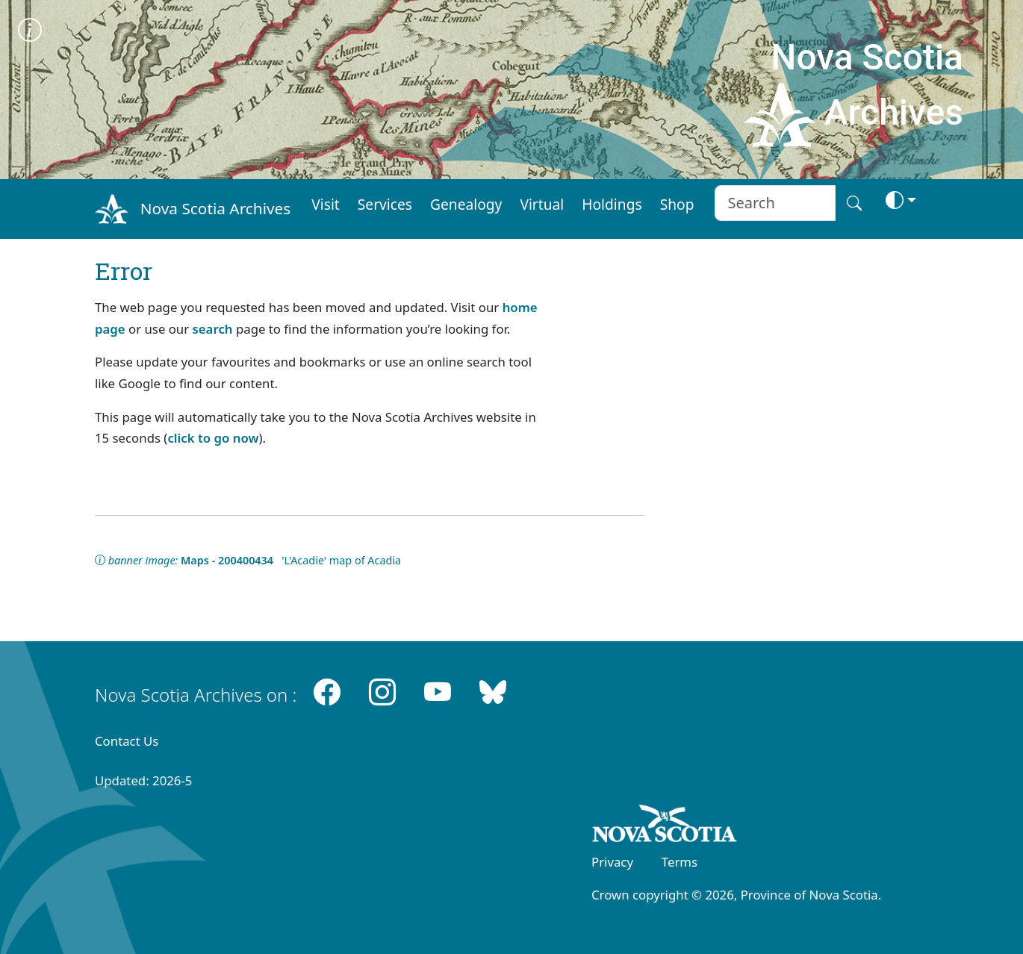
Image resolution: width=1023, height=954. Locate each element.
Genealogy (466, 204)
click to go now (212, 437)
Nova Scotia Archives (215, 208)
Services (385, 204)
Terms (679, 861)
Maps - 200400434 (227, 560)
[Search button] (854, 203)
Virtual (542, 204)
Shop (677, 204)
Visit (325, 204)
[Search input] (775, 203)
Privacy (612, 861)
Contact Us (126, 740)
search (213, 328)
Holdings (611, 204)
